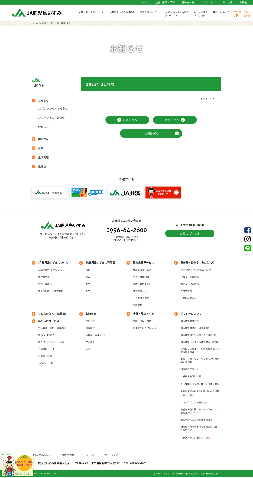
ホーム (144, 2)
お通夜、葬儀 (45, 356)
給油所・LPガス (46, 335)
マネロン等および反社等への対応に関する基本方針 (199, 350)
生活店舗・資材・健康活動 (52, 328)
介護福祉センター (47, 349)
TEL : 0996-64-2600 (177, 464)
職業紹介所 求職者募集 (50, 290)
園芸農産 (43, 139)
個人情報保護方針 (189, 320)
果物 (88, 269)
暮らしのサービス (222, 12)
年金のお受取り (188, 297)
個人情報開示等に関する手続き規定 (198, 334)
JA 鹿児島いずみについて (91, 12)
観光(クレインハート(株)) (51, 342)
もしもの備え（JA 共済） (200, 14)
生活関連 (43, 157)
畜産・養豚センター (143, 283)
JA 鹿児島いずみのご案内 (51, 269)
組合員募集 (44, 276)
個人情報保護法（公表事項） (195, 327)
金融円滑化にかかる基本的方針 (196, 419)
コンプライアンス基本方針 (194, 402)
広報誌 (42, 166)
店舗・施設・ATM (165, 2)
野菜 (88, 276)
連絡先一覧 (188, 2)
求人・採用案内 (46, 283)
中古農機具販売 (141, 297)
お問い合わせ (190, 233)
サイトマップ (208, 2)
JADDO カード (45, 363)
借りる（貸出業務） (190, 283)
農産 (88, 283)
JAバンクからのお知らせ (53, 108)
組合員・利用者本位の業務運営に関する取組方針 (199, 428)
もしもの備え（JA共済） (53, 313)
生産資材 (137, 304)
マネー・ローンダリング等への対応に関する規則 (199, 360)
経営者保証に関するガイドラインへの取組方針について (199, 411)
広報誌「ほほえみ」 (96, 334)
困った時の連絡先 (244, 14)
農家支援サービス (142, 269)
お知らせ (43, 100)
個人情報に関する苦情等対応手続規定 (199, 342)
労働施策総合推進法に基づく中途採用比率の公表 (199, 393)
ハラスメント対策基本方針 (194, 437)
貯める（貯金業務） (190, 276)
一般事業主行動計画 (190, 376)
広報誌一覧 (47, 23)
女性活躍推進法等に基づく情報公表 (198, 384)
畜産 (40, 148)
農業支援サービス (149, 12)
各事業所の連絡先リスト (145, 327)
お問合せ (244, 2)
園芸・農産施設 (141, 276)
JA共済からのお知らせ (51, 117)
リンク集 (228, 2)
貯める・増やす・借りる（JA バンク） (176, 14)
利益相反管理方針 (189, 369)
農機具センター (141, 290)
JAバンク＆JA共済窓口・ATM (195, 269)
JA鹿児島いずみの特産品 (122, 12)
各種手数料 (186, 290)
